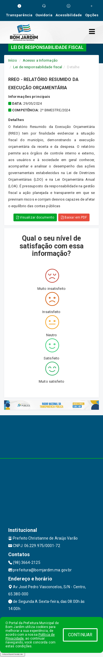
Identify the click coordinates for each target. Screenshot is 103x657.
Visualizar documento (35, 217)
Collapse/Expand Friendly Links (12, 654)
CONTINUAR (80, 634)
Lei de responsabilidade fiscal (37, 67)
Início (12, 60)
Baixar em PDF (74, 217)
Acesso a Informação (40, 60)
